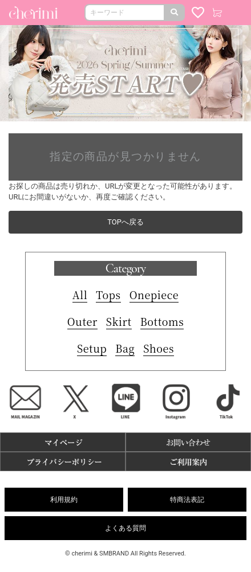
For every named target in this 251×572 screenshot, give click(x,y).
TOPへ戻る (125, 222)
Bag (125, 348)
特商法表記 (187, 500)
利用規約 (64, 500)
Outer (82, 321)
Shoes (158, 348)
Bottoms (162, 321)
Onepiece (154, 294)
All (80, 294)
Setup (92, 348)
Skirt (119, 321)
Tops (108, 294)
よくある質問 (125, 528)
